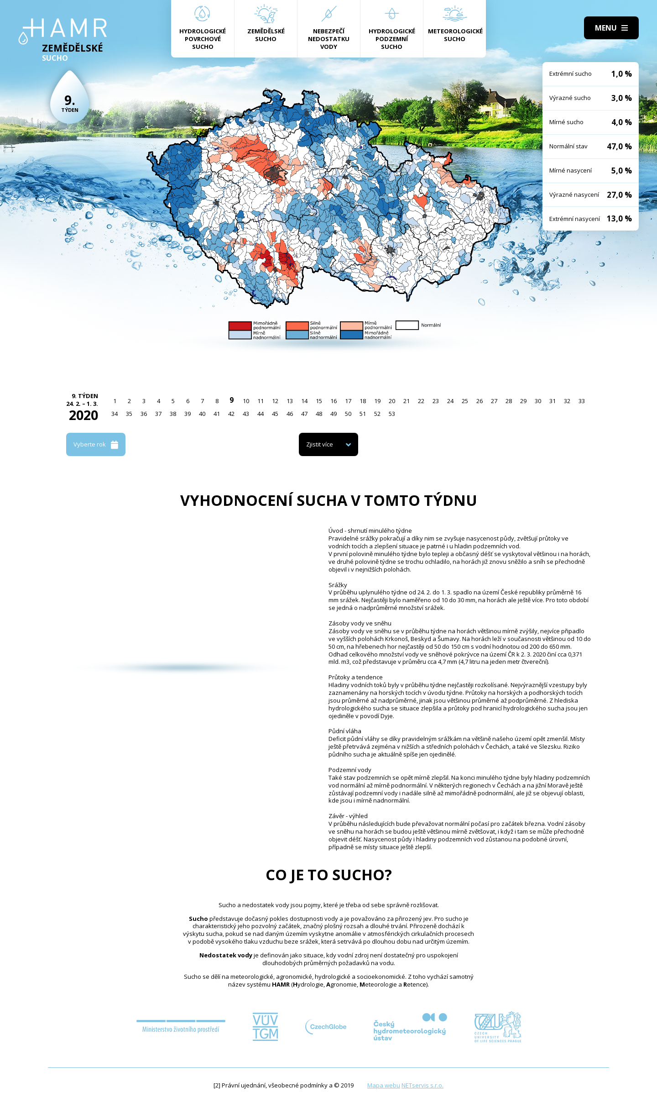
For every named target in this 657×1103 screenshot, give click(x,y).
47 (304, 414)
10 (246, 401)
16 (333, 401)
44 (260, 414)
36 (144, 414)
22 (421, 401)
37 (158, 414)
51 (363, 414)
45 (275, 414)
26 (479, 401)
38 (173, 414)
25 (465, 401)
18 (363, 401)
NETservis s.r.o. (422, 1085)
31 (552, 401)
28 (509, 401)
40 (202, 414)
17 (348, 401)
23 (436, 401)
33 (582, 401)
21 (406, 401)
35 (129, 414)
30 (538, 401)
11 (260, 401)
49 (333, 414)
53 (392, 414)
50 (348, 414)
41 (217, 414)
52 (377, 414)
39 (187, 414)
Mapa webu (383, 1085)
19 (377, 401)
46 (290, 414)
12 (275, 401)
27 (494, 401)
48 (319, 414)
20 (392, 401)
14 (304, 401)
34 (114, 414)
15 (319, 401)
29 (523, 401)
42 (231, 414)
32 (567, 401)
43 (246, 414)
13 (290, 401)
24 (450, 401)
